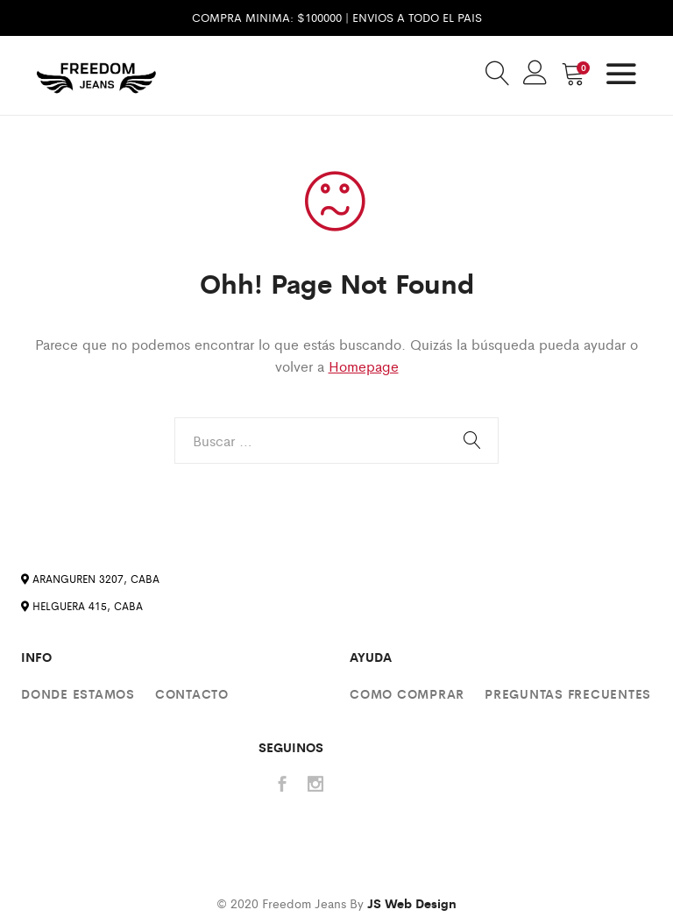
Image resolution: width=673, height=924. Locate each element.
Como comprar (407, 693)
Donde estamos (78, 693)
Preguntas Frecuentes (568, 693)
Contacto (192, 693)
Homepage (364, 366)
